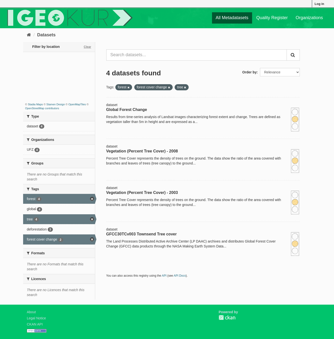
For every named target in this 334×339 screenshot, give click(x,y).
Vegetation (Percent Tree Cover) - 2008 (142, 151)
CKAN (227, 317)
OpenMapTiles (77, 104)
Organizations (309, 17)
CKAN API (35, 324)
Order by (249, 72)
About (31, 312)
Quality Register (272, 17)
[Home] (29, 34)
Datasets (46, 34)
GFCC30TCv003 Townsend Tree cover (141, 234)
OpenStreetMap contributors (42, 108)
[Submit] (293, 55)
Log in (319, 4)
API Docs (180, 275)
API (164, 275)
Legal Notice (36, 318)
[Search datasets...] (196, 55)
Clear (87, 47)
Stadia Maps (35, 104)
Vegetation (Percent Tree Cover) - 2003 (142, 192)
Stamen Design (55, 104)
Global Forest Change (126, 110)
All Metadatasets (232, 17)
